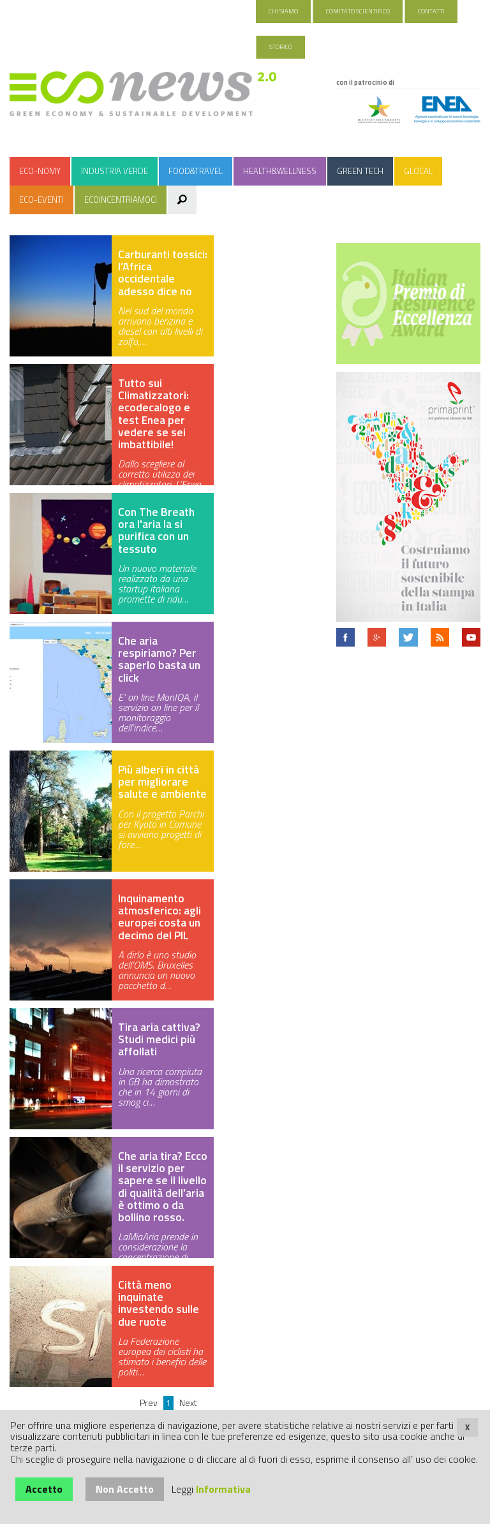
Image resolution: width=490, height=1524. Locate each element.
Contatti (431, 11)
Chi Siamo (283, 11)
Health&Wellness (279, 171)
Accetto (44, 1489)
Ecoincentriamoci (120, 199)
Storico (280, 47)
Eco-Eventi (41, 199)
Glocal (418, 171)
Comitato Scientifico (358, 11)
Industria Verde (114, 171)
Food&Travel (195, 171)
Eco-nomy (40, 171)
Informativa (223, 1489)
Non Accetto (125, 1489)
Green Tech (360, 171)
